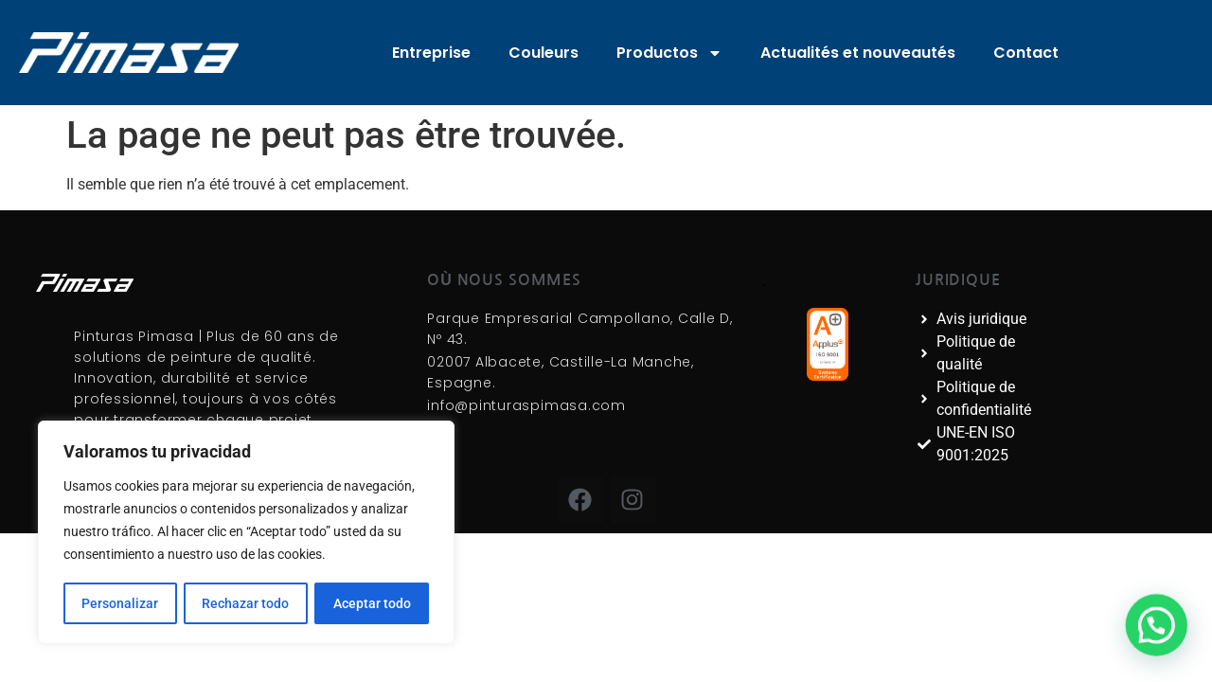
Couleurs (543, 52)
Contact (1026, 52)
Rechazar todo (245, 603)
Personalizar (119, 603)
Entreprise (431, 52)
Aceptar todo (372, 603)
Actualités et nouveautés (857, 52)
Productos (669, 53)
